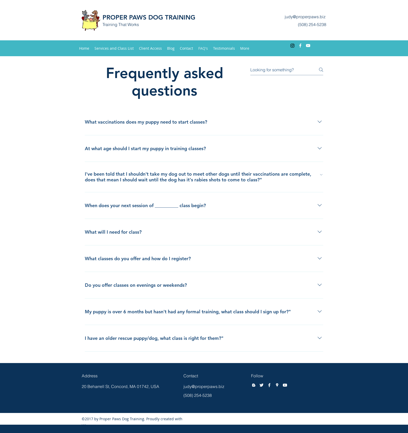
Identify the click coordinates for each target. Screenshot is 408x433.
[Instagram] (292, 45)
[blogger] (253, 385)
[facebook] (300, 45)
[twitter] (261, 385)
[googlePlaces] (277, 385)
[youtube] (308, 45)
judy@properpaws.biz (305, 16)
